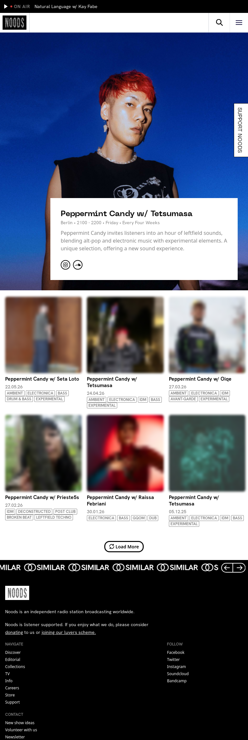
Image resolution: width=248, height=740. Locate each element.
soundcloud (178, 673)
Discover (13, 652)
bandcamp (176, 681)
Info (9, 681)
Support (12, 702)
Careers (12, 688)
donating (14, 632)
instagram (176, 666)
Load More (124, 547)
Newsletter (15, 737)
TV (7, 673)
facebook (175, 652)
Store (10, 695)
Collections (15, 666)
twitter (173, 659)
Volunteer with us (21, 730)
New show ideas (20, 722)
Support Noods (240, 130)
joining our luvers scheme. (69, 632)
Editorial (12, 659)
